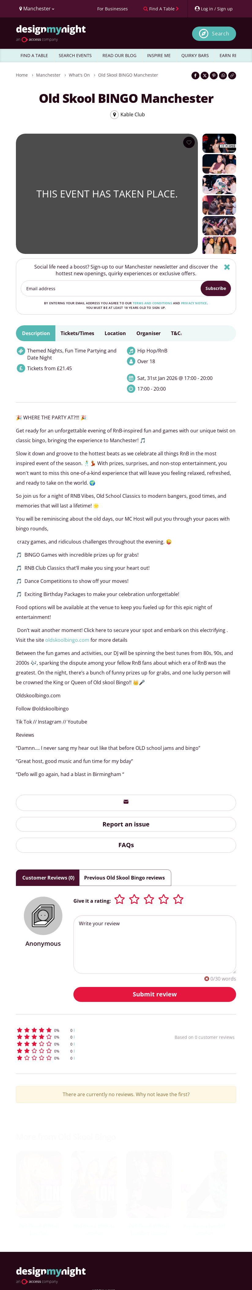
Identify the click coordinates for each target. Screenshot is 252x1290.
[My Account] (213, 8)
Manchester (48, 75)
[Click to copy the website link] (232, 75)
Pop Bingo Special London (204, 1229)
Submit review (155, 994)
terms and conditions (152, 303)
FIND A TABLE (34, 55)
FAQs (126, 845)
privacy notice (194, 303)
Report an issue (126, 824)
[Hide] (227, 266)
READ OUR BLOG (119, 55)
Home (22, 75)
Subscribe (216, 288)
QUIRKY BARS (195, 55)
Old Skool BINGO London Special (148, 1229)
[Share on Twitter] (205, 75)
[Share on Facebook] (195, 75)
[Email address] (111, 288)
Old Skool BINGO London (38, 1229)
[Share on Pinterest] (214, 75)
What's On (79, 75)
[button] (78, 1030)
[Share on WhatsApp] (223, 75)
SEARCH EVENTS (75, 55)
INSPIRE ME (159, 55)
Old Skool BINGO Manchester (128, 75)
